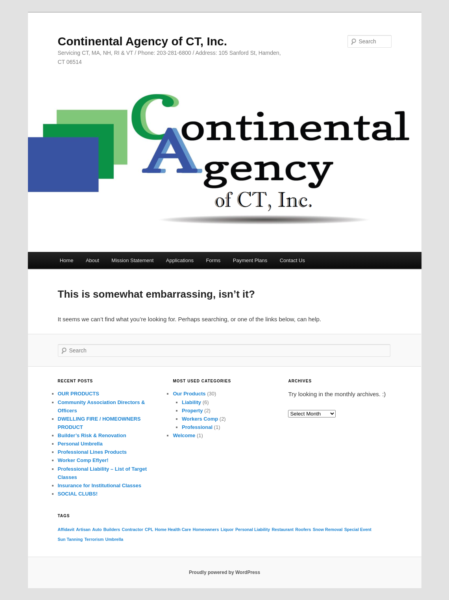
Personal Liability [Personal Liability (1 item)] (252, 529)
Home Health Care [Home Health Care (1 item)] (173, 529)
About (92, 260)
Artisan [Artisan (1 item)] (83, 529)
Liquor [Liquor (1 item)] (227, 529)
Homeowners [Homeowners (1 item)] (206, 529)
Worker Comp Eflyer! (83, 460)
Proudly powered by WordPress (224, 572)
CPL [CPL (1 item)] (149, 529)
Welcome (184, 435)
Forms (213, 260)
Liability (191, 402)
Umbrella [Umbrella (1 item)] (114, 539)
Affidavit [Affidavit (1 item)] (66, 529)
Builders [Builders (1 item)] (111, 529)
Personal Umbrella (80, 444)
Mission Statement (132, 260)
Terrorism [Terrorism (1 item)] (93, 539)
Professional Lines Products (92, 452)
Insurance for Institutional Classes (99, 485)
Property (192, 411)
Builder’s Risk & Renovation (92, 435)
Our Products (189, 394)
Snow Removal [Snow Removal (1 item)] (328, 529)
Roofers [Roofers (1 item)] (303, 529)
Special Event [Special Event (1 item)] (357, 529)
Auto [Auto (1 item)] (97, 529)
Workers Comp (200, 419)
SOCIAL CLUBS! (78, 494)
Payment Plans (250, 260)
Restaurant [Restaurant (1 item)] (283, 529)
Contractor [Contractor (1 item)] (132, 529)
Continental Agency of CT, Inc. (142, 41)
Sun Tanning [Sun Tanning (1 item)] (70, 539)
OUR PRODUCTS (78, 394)
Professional (197, 427)
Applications (180, 260)
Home (67, 260)
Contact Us (292, 260)
